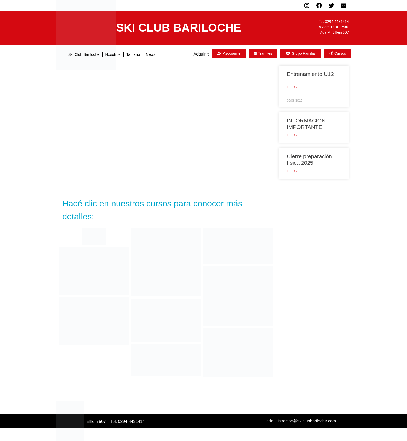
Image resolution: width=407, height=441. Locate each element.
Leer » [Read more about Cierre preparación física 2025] (292, 171)
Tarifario (135, 54)
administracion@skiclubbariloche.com (301, 421)
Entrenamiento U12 (310, 74)
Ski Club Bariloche (79, 54)
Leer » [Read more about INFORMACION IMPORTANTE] (292, 135)
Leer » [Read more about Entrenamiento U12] (292, 87)
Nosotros (112, 54)
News (156, 54)
